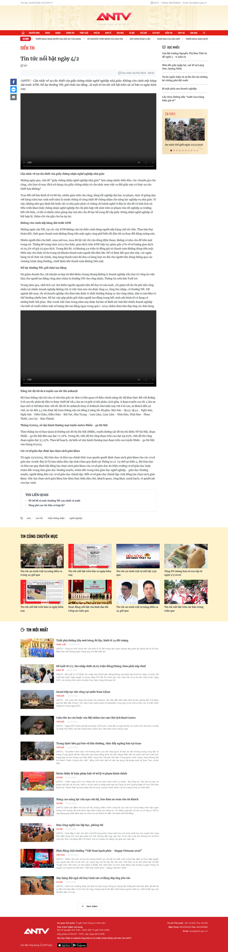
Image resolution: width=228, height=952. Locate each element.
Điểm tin (168, 32)
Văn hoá (120, 32)
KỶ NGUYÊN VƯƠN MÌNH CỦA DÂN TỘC (106, 39)
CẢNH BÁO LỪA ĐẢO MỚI (169, 39)
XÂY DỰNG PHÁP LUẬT (141, 39)
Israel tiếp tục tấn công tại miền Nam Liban (83, 691)
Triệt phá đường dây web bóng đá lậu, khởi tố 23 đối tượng (92, 640)
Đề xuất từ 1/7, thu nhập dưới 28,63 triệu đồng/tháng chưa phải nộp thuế (101, 666)
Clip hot (156, 32)
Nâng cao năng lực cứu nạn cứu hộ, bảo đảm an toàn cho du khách (97, 799)
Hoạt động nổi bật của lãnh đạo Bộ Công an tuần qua (88, 608)
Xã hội (132, 32)
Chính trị (70, 32)
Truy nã (181, 32)
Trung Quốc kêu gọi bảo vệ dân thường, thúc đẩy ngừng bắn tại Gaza (98, 743)
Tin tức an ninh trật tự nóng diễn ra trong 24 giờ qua (41, 573)
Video (47, 32)
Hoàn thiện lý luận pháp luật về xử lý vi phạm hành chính (91, 773)
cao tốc (39, 518)
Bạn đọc (193, 32)
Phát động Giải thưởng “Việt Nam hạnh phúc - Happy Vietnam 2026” (99, 850)
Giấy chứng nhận (56, 518)
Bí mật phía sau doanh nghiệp (179, 88)
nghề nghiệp (76, 518)
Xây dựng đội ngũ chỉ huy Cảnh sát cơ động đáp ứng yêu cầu (93, 878)
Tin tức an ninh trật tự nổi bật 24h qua (136, 573)
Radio (57, 32)
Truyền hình (34, 32)
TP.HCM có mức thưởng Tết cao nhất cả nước (54, 500)
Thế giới (143, 32)
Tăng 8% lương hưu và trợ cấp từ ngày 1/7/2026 (183, 573)
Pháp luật (84, 32)
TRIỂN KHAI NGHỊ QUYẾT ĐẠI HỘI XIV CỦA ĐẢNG (59, 39)
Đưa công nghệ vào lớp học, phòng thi (79, 825)
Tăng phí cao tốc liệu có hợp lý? (46, 505)
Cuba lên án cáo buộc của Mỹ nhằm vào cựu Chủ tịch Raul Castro (96, 717)
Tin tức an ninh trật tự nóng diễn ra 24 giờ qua (137, 608)
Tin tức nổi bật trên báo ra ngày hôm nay (89, 573)
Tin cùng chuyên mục (39, 536)
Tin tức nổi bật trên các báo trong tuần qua (183, 608)
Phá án (97, 32)
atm (29, 518)
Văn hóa (60, 855)
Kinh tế (108, 32)
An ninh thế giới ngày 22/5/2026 (184, 144)
